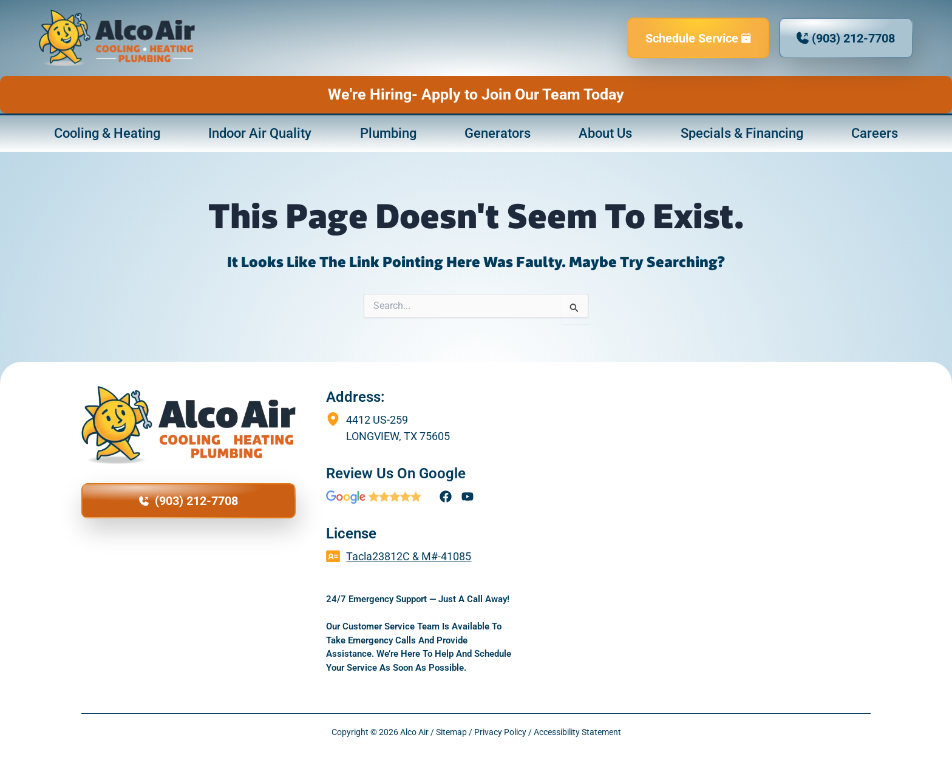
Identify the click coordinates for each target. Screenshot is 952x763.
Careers (874, 134)
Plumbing (388, 134)
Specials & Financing (742, 134)
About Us (605, 134)
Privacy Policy (500, 732)
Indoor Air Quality (259, 134)
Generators (497, 134)
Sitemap (451, 732)
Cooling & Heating (107, 134)
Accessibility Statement (577, 732)
